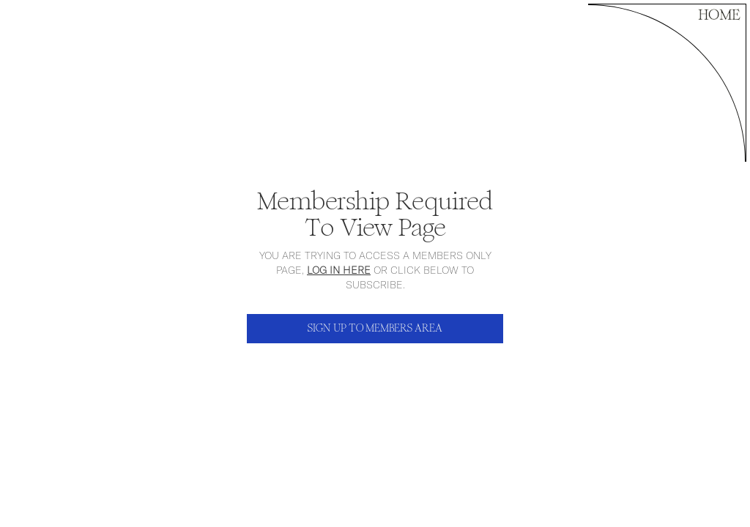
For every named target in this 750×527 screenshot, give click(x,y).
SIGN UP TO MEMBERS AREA (375, 328)
